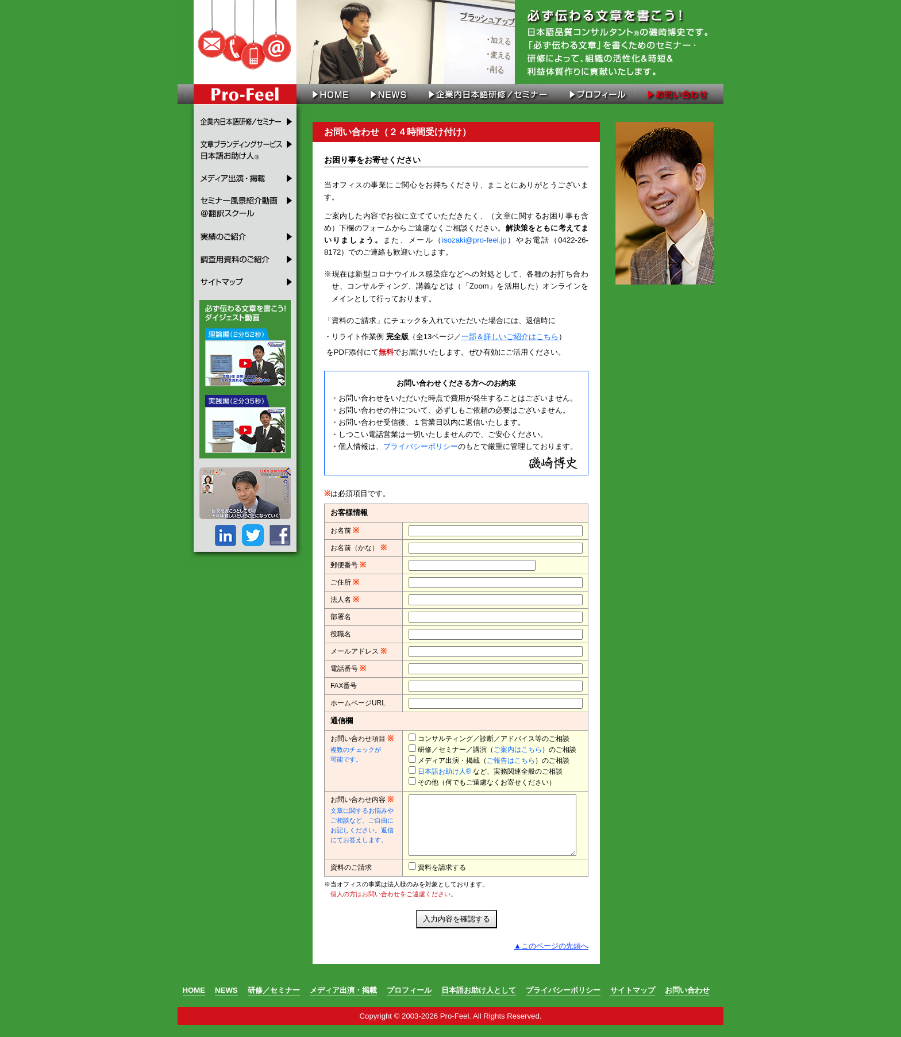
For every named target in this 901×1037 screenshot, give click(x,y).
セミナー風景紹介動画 (244, 353)
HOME (326, 95)
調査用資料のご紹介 (247, 255)
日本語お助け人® (444, 771)
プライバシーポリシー (420, 446)
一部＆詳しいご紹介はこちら (510, 336)
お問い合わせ (678, 95)
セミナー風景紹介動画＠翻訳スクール (247, 205)
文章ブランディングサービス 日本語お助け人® (247, 149)
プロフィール (595, 95)
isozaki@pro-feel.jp (474, 240)
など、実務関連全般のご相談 (490, 771)
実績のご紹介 (247, 232)
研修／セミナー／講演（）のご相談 (497, 750)
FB (279, 530)
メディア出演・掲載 (247, 177)
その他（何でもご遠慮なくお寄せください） (487, 782)
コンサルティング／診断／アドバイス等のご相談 (493, 739)
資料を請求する (442, 879)
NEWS (388, 95)
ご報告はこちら (511, 760)
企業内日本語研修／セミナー (488, 95)
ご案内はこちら (518, 750)
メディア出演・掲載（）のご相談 (493, 760)
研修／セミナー (274, 1002)
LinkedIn (225, 530)
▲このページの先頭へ (551, 958)
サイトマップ (247, 282)
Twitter (252, 531)
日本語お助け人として (478, 1002)
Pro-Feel (244, 95)
